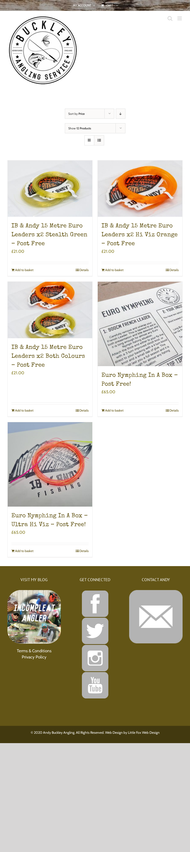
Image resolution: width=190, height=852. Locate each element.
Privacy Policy (34, 656)
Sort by (76, 114)
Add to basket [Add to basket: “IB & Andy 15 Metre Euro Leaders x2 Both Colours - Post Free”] (24, 410)
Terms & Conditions (34, 650)
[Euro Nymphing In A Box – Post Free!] (140, 324)
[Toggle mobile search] (169, 18)
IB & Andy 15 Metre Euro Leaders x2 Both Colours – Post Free (48, 356)
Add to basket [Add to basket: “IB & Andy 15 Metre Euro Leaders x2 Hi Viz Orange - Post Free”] (114, 270)
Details (84, 270)
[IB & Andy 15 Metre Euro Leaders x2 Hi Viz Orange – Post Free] (140, 188)
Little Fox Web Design (144, 732)
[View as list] (99, 140)
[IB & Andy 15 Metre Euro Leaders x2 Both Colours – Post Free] (50, 310)
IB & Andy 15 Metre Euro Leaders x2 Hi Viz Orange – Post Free (139, 235)
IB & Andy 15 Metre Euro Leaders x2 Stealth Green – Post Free (49, 235)
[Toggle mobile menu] (180, 18)
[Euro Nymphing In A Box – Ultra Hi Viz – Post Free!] (50, 464)
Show (79, 128)
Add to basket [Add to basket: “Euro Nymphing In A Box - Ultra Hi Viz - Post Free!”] (24, 551)
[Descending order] (120, 114)
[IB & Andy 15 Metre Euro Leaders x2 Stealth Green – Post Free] (50, 188)
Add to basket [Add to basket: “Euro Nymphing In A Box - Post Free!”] (114, 410)
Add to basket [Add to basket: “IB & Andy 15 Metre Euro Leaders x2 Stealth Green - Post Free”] (24, 270)
